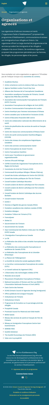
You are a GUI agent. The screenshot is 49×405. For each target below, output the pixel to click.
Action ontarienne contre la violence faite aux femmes (24, 85)
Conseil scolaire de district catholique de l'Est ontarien (24, 185)
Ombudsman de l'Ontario (14, 297)
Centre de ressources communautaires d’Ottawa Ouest (24, 132)
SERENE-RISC (10, 329)
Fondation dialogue (12, 211)
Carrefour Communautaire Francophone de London (23, 108)
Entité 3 (7, 202)
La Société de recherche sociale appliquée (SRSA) (22, 261)
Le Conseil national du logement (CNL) (19, 269)
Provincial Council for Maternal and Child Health (22, 312)
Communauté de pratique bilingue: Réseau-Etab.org (24, 172)
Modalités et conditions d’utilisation (24, 392)
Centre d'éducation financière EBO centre (20, 118)
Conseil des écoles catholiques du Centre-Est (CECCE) (24, 175)
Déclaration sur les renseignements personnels (24, 395)
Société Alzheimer (11, 332)
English (4, 3)
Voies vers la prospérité (13, 338)
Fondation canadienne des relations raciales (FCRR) (23, 208)
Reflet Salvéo (9, 315)
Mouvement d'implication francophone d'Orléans (22, 279)
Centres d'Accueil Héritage (14, 160)
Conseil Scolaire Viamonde (14, 199)
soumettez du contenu (32, 77)
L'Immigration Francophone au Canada (19, 235)
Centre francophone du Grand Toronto (18, 149)
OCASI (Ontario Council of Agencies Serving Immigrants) (25, 291)
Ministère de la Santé (12, 276)
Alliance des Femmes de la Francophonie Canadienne (24, 91)
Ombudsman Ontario (12, 300)
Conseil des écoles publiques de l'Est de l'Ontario (22, 178)
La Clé (7, 238)
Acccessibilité (24, 398)
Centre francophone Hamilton (15, 152)
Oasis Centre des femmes (14, 287)
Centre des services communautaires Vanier (21, 146)
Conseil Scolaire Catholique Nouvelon (18, 182)
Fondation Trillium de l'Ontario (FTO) (18, 214)
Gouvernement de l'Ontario (14, 224)
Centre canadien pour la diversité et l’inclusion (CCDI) (24, 115)
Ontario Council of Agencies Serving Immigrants (29, 387)
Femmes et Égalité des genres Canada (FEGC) (21, 205)
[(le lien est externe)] (23, 377)
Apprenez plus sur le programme (25, 369)
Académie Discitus (11, 82)
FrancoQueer (9, 217)
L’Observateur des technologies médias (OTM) (21, 273)
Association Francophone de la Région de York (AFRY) (24, 105)
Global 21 (8, 220)
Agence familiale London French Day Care (20, 88)
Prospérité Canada (11, 308)
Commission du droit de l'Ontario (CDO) (19, 169)
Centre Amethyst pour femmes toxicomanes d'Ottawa (24, 111)
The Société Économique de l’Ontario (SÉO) (20, 335)
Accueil (4, 12)
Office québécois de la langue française (19, 294)
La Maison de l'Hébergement (15, 258)
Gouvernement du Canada (14, 227)
